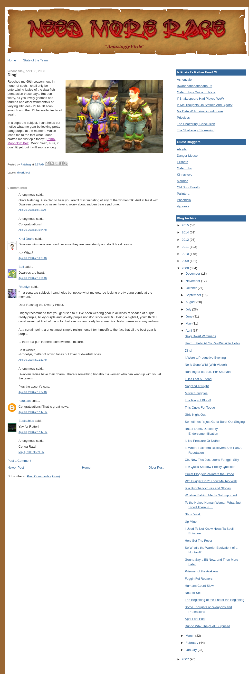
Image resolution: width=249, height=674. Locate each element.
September (194, 295)
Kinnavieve (184, 174)
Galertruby (184, 168)
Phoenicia (184, 200)
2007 (186, 659)
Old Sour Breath (188, 187)
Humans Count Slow (199, 585)
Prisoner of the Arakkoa (201, 571)
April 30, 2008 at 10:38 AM (33, 258)
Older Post (156, 467)
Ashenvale (184, 79)
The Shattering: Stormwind (195, 130)
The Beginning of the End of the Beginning (214, 600)
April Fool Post (195, 619)
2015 (186, 225)
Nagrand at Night (197, 386)
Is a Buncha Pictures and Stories (208, 488)
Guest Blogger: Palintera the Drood (209, 474)
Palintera (183, 193)
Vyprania (183, 206)
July (189, 309)
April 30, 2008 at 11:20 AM (33, 359)
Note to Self (193, 593)
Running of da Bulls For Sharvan (207, 372)
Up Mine (190, 521)
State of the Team (35, 60)
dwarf (20, 172)
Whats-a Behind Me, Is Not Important (211, 495)
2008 (186, 268)
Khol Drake (26, 239)
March (190, 635)
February (192, 643)
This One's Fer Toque (200, 407)
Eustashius (26, 421)
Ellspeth (182, 162)
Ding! (188, 350)
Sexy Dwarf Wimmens (200, 336)
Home (12, 60)
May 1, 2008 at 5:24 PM (31, 452)
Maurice (182, 181)
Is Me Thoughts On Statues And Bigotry (204, 105)
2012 (186, 239)
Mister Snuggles (196, 393)
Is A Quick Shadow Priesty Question (210, 467)
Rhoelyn (24, 287)
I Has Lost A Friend (198, 379)
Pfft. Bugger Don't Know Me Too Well (211, 481)
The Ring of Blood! (198, 400)
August (191, 302)
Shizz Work (193, 514)
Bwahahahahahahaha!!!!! (194, 86)
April (189, 330)
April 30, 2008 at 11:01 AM (33, 278)
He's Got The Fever (198, 540)
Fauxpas (25, 401)
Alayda (182, 149)
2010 (186, 254)
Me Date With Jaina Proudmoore (200, 111)
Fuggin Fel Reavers (198, 578)
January (192, 650)
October (192, 288)
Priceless (183, 117)
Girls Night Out (195, 414)
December (193, 273)
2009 (186, 261)
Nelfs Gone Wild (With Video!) (206, 364)
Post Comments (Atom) (43, 476)
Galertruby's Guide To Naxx (196, 92)
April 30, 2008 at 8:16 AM (32, 210)
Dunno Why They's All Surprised (207, 626)
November (193, 281)
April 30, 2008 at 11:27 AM (33, 392)
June (189, 316)
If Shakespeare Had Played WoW (200, 98)
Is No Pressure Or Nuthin (202, 441)
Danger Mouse (187, 155)
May (189, 323)
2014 (186, 232)
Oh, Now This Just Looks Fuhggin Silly (212, 460)
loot (27, 172)
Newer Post (16, 467)
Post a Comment (19, 460)
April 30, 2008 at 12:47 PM (33, 412)
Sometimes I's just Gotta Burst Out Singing (215, 422)
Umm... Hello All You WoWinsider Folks (212, 343)
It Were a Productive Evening (205, 357)
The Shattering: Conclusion (196, 124)
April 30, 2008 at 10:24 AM (33, 230)
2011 (186, 247)
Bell (21, 267)
